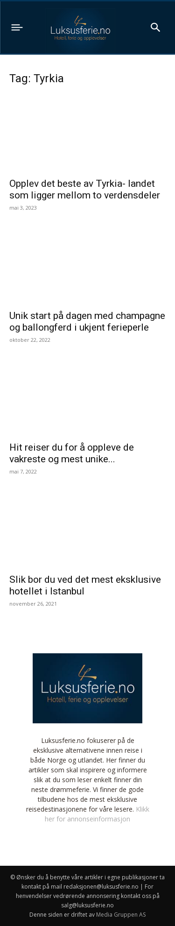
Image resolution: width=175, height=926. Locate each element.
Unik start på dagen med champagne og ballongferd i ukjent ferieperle (87, 321)
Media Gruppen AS (121, 915)
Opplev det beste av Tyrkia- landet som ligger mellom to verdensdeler (84, 189)
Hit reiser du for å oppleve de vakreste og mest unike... (71, 453)
